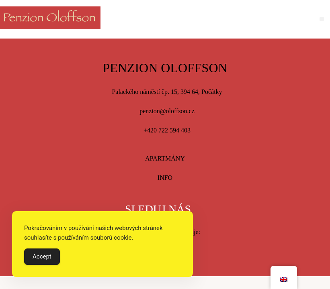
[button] (322, 19)
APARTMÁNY (165, 158)
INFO (165, 177)
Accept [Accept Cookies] (42, 256)
